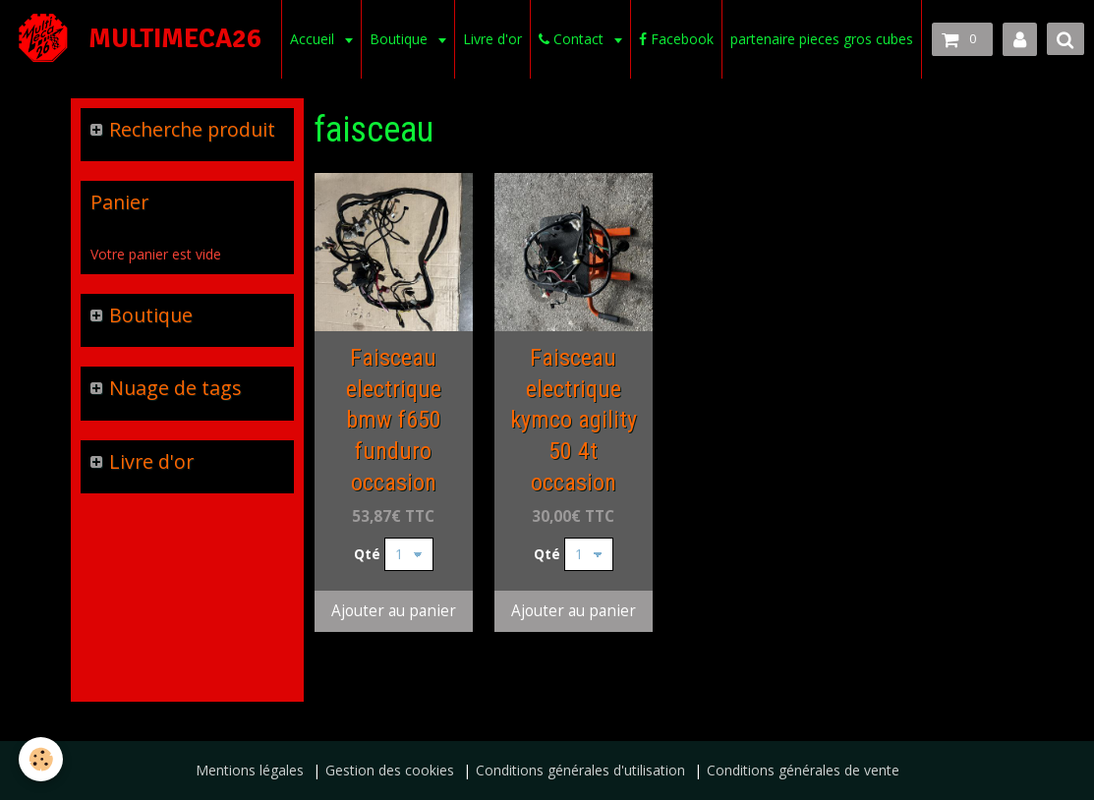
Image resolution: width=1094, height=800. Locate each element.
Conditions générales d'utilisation (580, 770)
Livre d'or (490, 38)
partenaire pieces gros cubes (819, 38)
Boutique (399, 38)
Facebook (674, 38)
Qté (367, 553)
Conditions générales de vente (803, 770)
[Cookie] (42, 759)
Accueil (312, 38)
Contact (571, 38)
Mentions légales (250, 770)
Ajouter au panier (393, 610)
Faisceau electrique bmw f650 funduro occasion (393, 420)
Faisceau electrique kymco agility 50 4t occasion (573, 420)
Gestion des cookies (389, 770)
